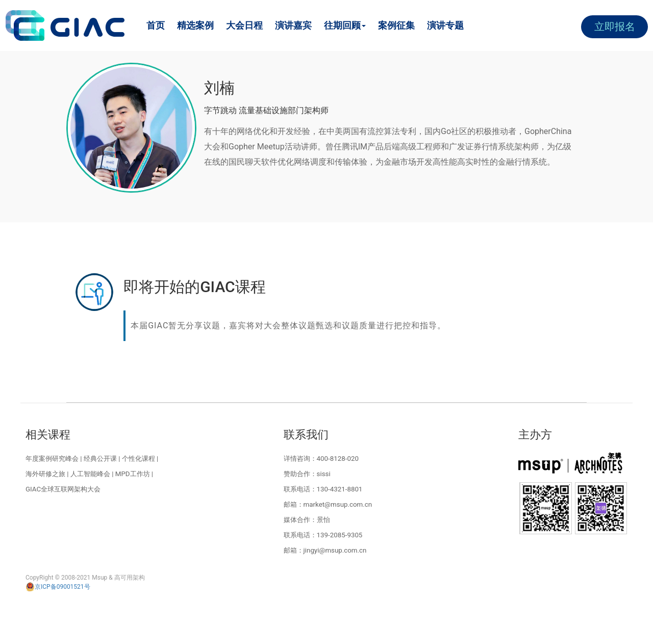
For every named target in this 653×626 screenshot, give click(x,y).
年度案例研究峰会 (52, 458)
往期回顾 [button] (345, 25)
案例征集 (396, 25)
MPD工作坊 (132, 474)
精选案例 (195, 25)
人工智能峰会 (90, 474)
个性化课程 (138, 458)
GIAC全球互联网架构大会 (63, 489)
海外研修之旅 (45, 474)
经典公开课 (100, 458)
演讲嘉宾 (293, 25)
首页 (155, 25)
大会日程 (244, 25)
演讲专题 (445, 25)
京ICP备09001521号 (58, 586)
